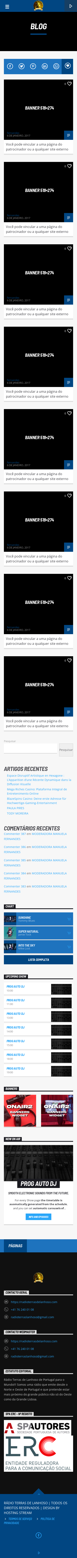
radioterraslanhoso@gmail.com (32, 1317)
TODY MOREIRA (17, 813)
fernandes (13, 133)
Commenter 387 (15, 834)
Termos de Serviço (20, 1519)
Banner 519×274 (39, 107)
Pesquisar (10, 741)
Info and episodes (38, 1216)
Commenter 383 (15, 886)
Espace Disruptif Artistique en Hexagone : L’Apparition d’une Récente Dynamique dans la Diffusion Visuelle (39, 780)
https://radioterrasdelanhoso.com (34, 1302)
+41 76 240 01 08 (22, 1309)
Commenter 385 (15, 860)
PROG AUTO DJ (15, 986)
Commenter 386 (15, 847)
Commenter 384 (15, 873)
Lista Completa (38, 959)
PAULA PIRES (15, 808)
